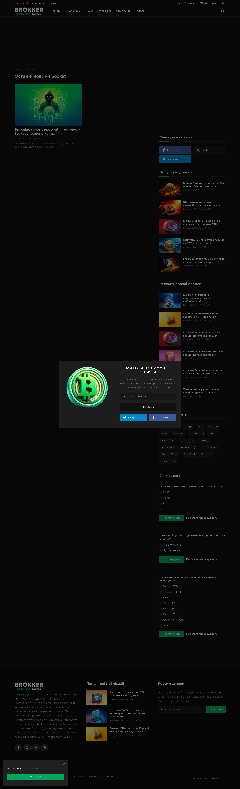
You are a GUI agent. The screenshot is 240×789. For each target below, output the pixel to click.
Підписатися (147, 406)
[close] (64, 764)
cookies (36, 768)
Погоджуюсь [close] (35, 776)
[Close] (177, 364)
